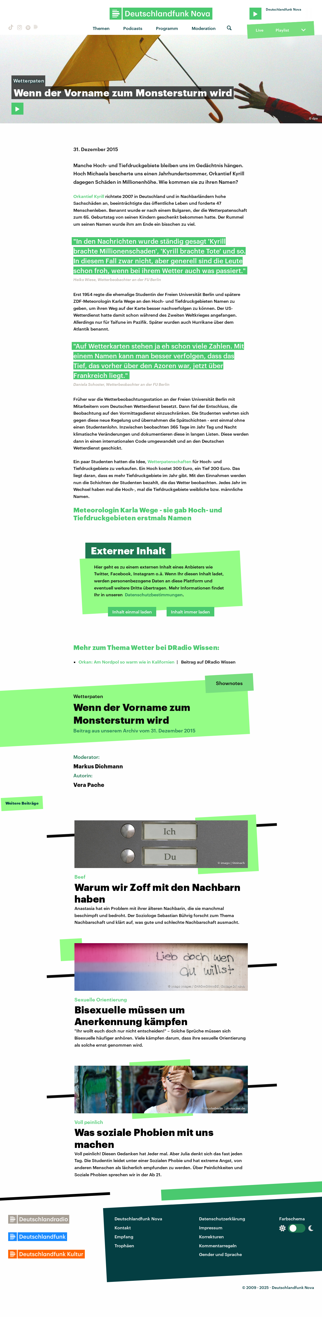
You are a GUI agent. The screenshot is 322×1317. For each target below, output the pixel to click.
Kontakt (123, 1227)
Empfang (124, 1236)
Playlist (282, 30)
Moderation (204, 28)
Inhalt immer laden (190, 611)
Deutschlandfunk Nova (138, 1218)
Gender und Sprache (220, 1254)
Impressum (210, 1227)
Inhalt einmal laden (132, 611)
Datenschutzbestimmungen (154, 594)
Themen (101, 28)
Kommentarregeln (218, 1245)
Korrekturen (211, 1236)
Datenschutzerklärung (222, 1218)
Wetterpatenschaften (169, 461)
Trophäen (124, 1245)
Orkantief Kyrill (88, 196)
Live (259, 30)
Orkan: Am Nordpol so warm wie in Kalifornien (126, 661)
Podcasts (132, 28)
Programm (167, 28)
